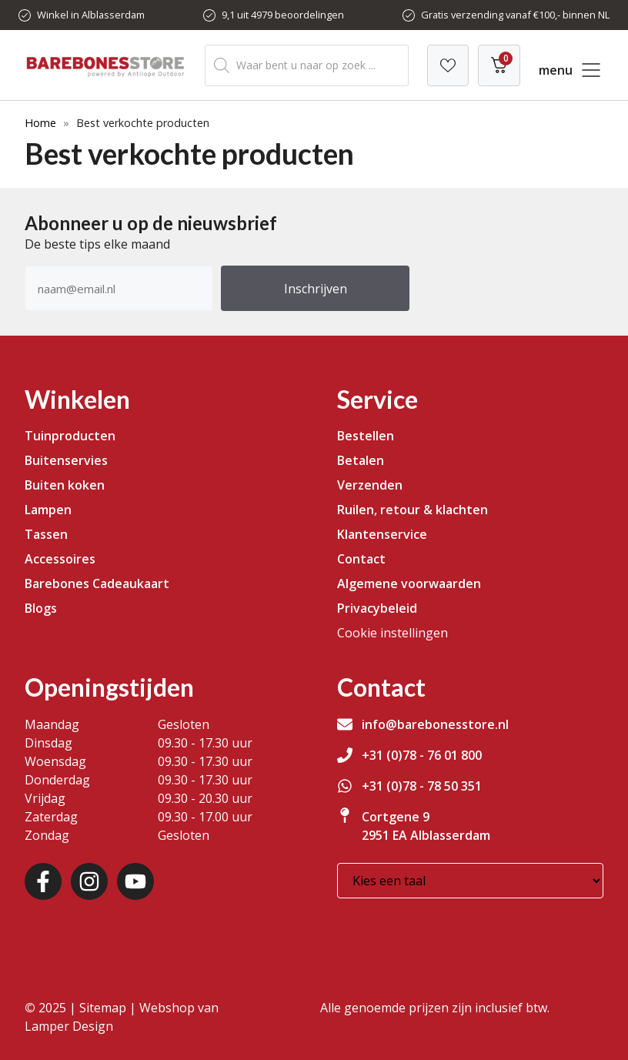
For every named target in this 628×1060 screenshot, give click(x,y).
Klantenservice (382, 534)
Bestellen (365, 435)
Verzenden (370, 484)
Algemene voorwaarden (409, 583)
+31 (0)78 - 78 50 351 (422, 785)
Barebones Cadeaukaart (97, 583)
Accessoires (60, 558)
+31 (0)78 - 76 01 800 (422, 755)
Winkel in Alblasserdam (91, 15)
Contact (361, 558)
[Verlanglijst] (448, 65)
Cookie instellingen (392, 632)
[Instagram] (89, 881)
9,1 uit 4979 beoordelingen (283, 15)
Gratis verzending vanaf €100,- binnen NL (515, 15)
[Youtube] (135, 881)
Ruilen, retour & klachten (412, 509)
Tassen (46, 534)
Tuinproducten (70, 435)
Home (40, 122)
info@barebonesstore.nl (435, 724)
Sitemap (102, 1007)
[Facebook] (43, 881)
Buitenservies (66, 460)
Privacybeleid (377, 608)
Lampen (48, 509)
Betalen (360, 460)
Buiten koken (65, 484)
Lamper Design (69, 1026)
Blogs (41, 608)
